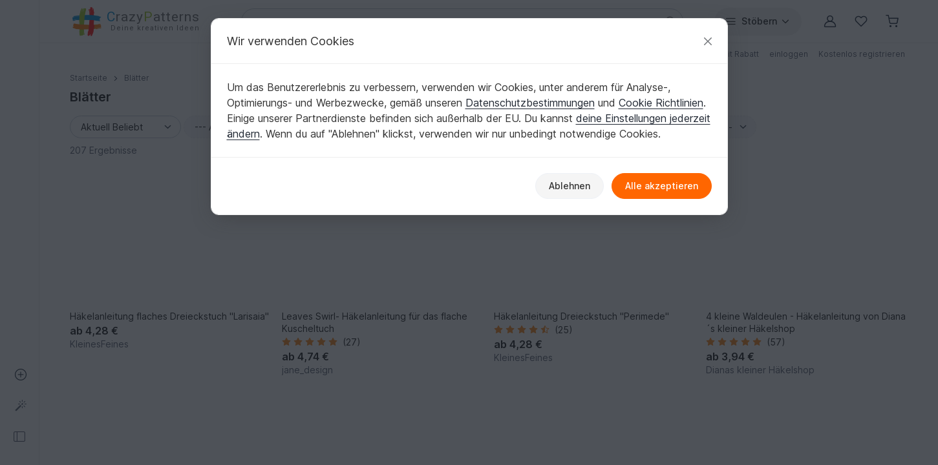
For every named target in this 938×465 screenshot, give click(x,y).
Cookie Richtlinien (661, 102)
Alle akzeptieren (661, 185)
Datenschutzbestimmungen (530, 102)
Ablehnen (569, 185)
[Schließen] (707, 41)
